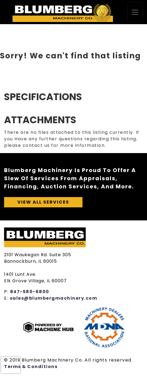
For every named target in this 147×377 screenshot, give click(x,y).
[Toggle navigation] (135, 12)
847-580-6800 (29, 292)
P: (7, 292)
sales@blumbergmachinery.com (53, 298)
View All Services (43, 202)
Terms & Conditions (30, 366)
